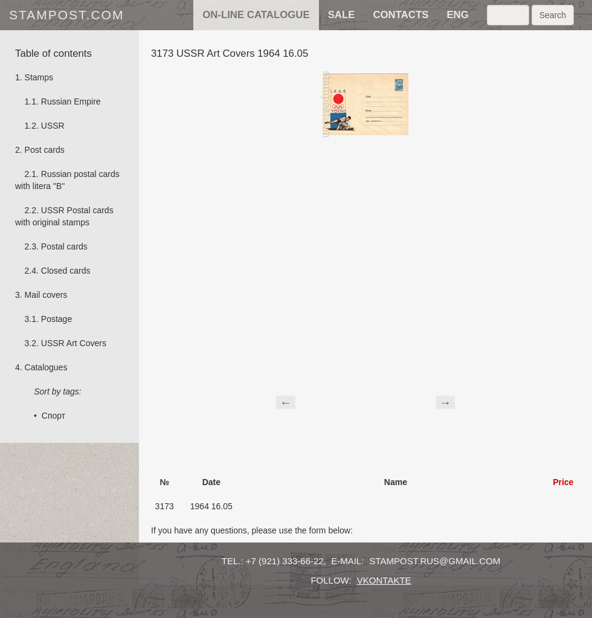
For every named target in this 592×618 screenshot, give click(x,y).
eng (457, 15)
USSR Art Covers (73, 343)
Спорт (53, 415)
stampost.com (66, 15)
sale (341, 15)
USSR (53, 125)
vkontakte (384, 580)
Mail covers (46, 295)
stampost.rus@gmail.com (435, 561)
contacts (400, 15)
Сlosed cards (66, 270)
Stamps (39, 77)
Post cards (45, 150)
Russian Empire (71, 101)
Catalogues (46, 367)
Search (552, 15)
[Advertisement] (365, 400)
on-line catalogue (255, 15)
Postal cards (64, 246)
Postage (56, 319)
